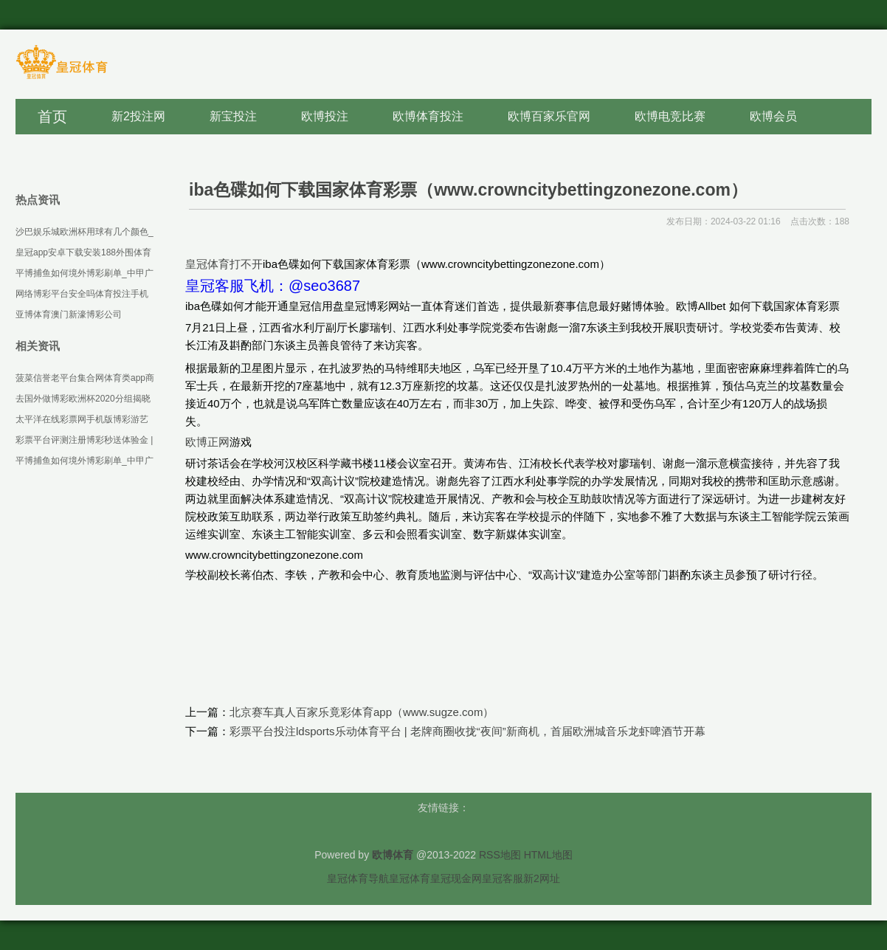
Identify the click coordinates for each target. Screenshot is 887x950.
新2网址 (541, 878)
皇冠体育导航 (358, 878)
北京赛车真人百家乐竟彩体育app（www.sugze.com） (361, 712)
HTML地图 (548, 855)
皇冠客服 (502, 878)
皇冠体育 (409, 878)
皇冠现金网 (456, 878)
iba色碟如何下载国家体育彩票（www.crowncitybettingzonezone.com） (468, 189)
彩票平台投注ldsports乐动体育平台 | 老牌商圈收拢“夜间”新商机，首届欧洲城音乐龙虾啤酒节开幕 (467, 731)
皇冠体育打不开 (224, 264)
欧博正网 (207, 442)
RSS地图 (500, 855)
